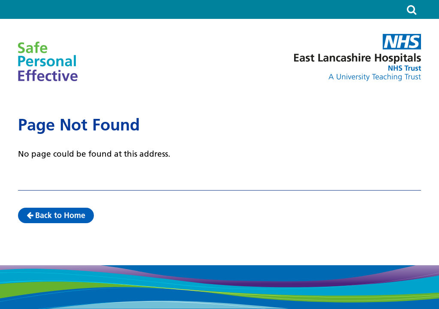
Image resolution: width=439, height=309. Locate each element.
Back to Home (56, 215)
